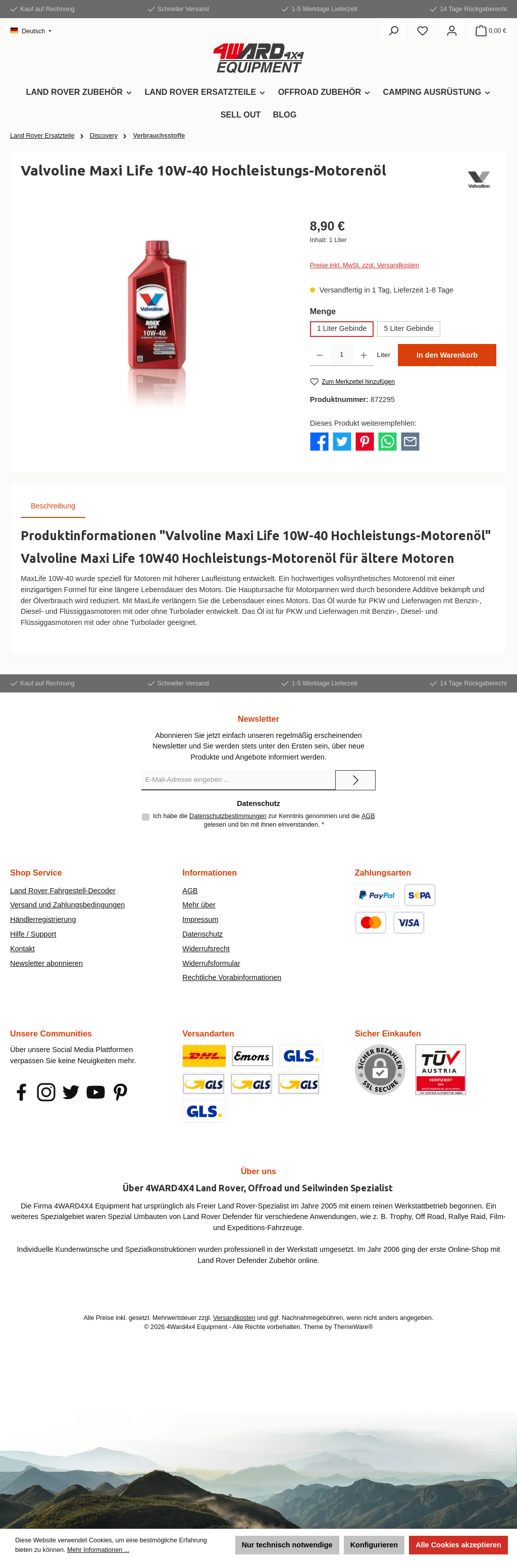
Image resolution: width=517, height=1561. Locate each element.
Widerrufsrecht (206, 949)
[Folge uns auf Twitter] (71, 1092)
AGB (368, 816)
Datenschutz (202, 934)
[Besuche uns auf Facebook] (21, 1092)
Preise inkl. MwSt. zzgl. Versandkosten (364, 265)
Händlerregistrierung (43, 919)
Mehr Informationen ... (98, 1549)
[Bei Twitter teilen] (342, 441)
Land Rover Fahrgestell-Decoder (63, 891)
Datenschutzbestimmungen (228, 816)
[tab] (53, 506)
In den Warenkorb (447, 355)
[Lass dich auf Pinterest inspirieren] (120, 1092)
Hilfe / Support (33, 934)
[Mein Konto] (452, 31)
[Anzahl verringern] (320, 355)
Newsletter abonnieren (46, 963)
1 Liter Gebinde (342, 328)
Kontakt (22, 949)
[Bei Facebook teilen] (319, 441)
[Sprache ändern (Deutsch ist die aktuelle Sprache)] (30, 31)
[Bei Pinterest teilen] (364, 441)
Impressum (200, 919)
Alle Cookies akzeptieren (458, 1545)
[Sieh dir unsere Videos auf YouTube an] (95, 1092)
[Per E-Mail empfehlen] (410, 441)
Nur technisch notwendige (287, 1545)
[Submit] (355, 780)
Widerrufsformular (211, 963)
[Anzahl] (341, 355)
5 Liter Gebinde (408, 328)
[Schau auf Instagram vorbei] (46, 1092)
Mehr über (199, 905)
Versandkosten (234, 1317)
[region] (155, 325)
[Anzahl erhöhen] (364, 355)
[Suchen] (393, 31)
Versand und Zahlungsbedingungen (67, 905)
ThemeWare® (353, 1327)
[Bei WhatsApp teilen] (387, 441)
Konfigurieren (374, 1545)
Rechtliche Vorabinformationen (231, 977)
